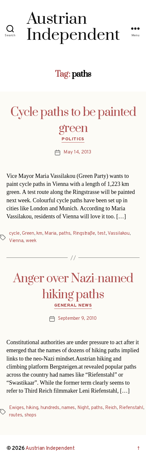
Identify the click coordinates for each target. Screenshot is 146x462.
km (39, 234)
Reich (111, 408)
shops (30, 415)
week (31, 241)
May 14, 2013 (77, 152)
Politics (73, 139)
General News (73, 305)
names (68, 408)
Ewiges (16, 408)
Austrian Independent (50, 448)
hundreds (50, 408)
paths (65, 234)
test (101, 234)
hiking (32, 408)
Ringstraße (84, 234)
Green (28, 234)
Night (83, 408)
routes (15, 415)
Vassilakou (118, 234)
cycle (14, 234)
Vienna (16, 241)
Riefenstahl (131, 408)
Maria (50, 234)
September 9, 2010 (77, 319)
